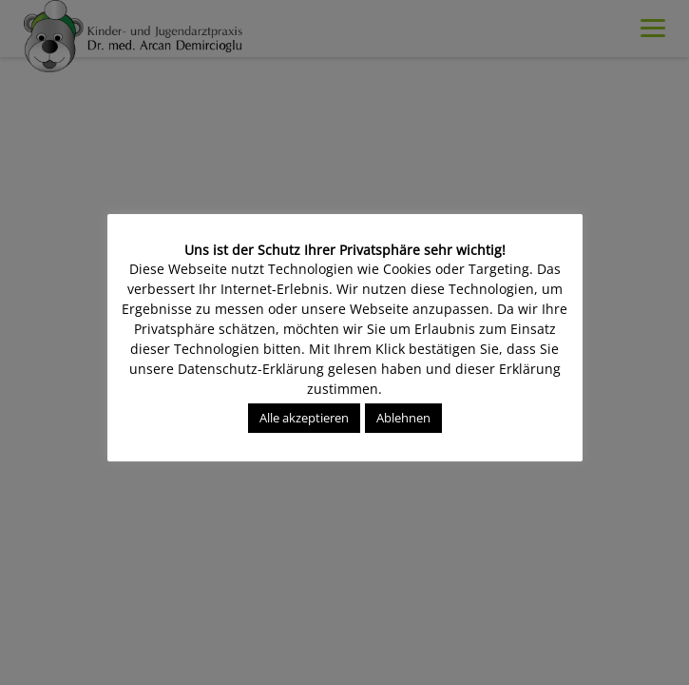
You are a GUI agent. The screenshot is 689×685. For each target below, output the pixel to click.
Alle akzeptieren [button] (304, 417)
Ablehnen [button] (403, 417)
